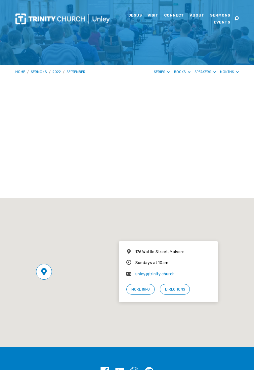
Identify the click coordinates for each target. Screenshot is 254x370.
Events (222, 22)
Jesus (135, 16)
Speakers (205, 72)
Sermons (220, 16)
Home (20, 72)
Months (229, 72)
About (197, 16)
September (75, 72)
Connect (174, 16)
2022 (57, 72)
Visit (153, 16)
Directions (175, 289)
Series (162, 72)
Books (182, 72)
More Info (140, 289)
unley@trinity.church (155, 274)
